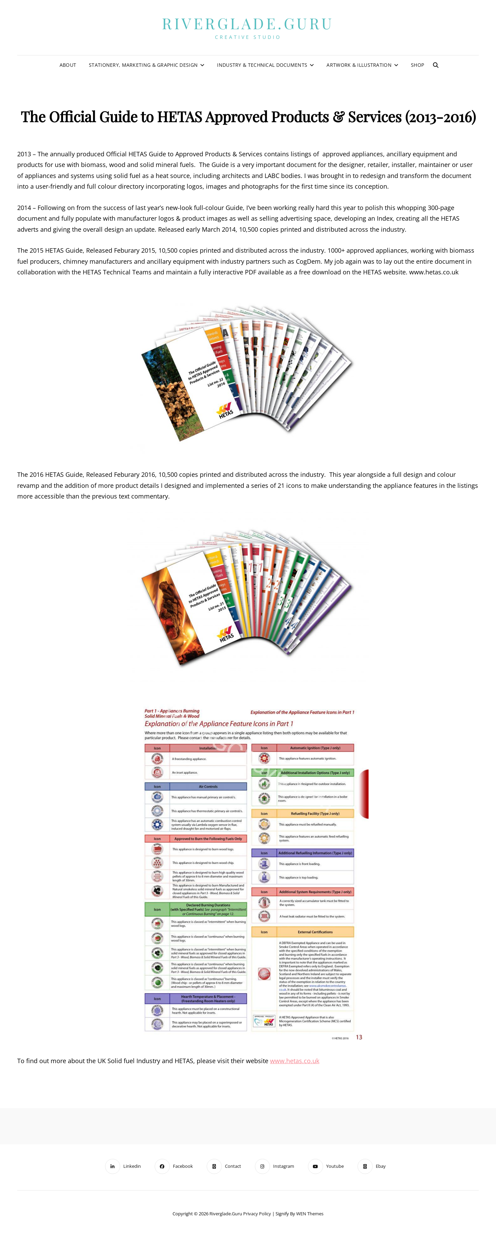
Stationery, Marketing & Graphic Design (143, 65)
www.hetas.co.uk (294, 1061)
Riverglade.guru (248, 23)
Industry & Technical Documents (262, 65)
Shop (417, 65)
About (68, 65)
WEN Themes (309, 1213)
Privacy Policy (257, 1213)
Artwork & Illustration (359, 65)
